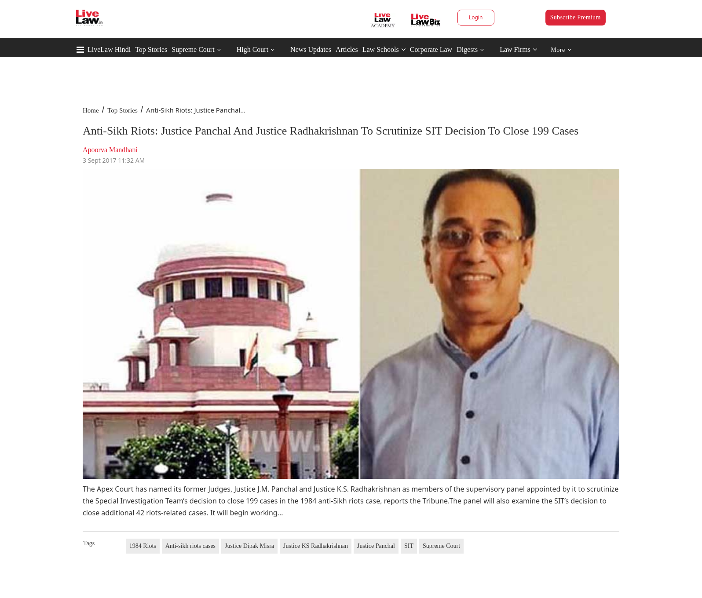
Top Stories (151, 49)
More (561, 50)
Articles (347, 49)
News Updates (310, 49)
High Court (252, 49)
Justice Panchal (376, 546)
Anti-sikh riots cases (190, 546)
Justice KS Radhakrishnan (315, 546)
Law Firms (518, 49)
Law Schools (384, 49)
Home (91, 110)
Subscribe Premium (575, 17)
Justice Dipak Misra (249, 546)
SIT (408, 546)
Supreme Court (193, 49)
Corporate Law (431, 49)
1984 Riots (142, 546)
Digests (467, 49)
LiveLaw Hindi (109, 49)
